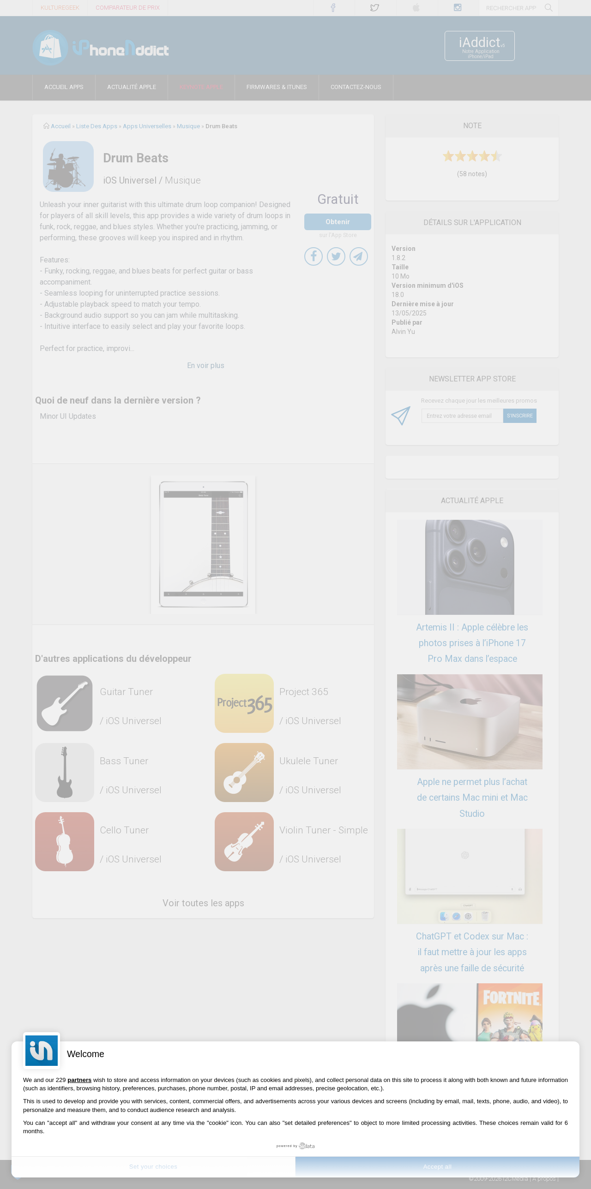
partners (79, 1079)
